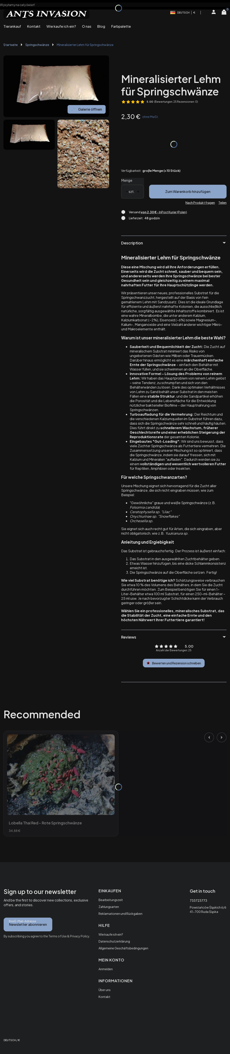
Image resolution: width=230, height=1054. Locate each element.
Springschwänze (37, 45)
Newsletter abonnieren (28, 924)
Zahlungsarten (109, 907)
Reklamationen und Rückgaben (120, 913)
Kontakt (104, 997)
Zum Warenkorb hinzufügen (187, 191)
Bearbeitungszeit (111, 900)
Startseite (10, 45)
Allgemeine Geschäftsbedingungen (123, 948)
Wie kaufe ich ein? (111, 934)
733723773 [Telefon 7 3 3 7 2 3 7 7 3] (198, 900)
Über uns (105, 990)
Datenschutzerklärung (114, 941)
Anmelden (106, 969)
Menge (126, 180)
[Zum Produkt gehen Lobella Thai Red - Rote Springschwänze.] (61, 774)
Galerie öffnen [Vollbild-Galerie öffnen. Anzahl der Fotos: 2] (86, 109)
